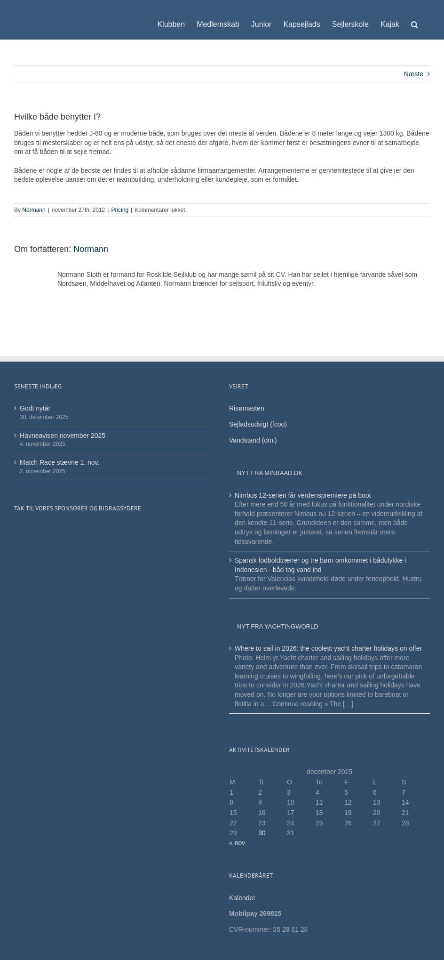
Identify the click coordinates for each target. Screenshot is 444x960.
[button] (414, 20)
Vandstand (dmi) (253, 440)
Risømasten (246, 408)
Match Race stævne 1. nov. (59, 462)
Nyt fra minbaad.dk (269, 472)
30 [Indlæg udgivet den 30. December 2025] (262, 833)
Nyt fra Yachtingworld (277, 626)
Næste (413, 74)
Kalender (243, 898)
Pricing (119, 210)
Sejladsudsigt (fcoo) (258, 424)
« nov (237, 843)
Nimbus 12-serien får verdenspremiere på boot (303, 495)
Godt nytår (35, 408)
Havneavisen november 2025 (62, 435)
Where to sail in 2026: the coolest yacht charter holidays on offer (328, 648)
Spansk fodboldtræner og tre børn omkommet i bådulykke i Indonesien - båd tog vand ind (320, 565)
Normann (33, 210)
